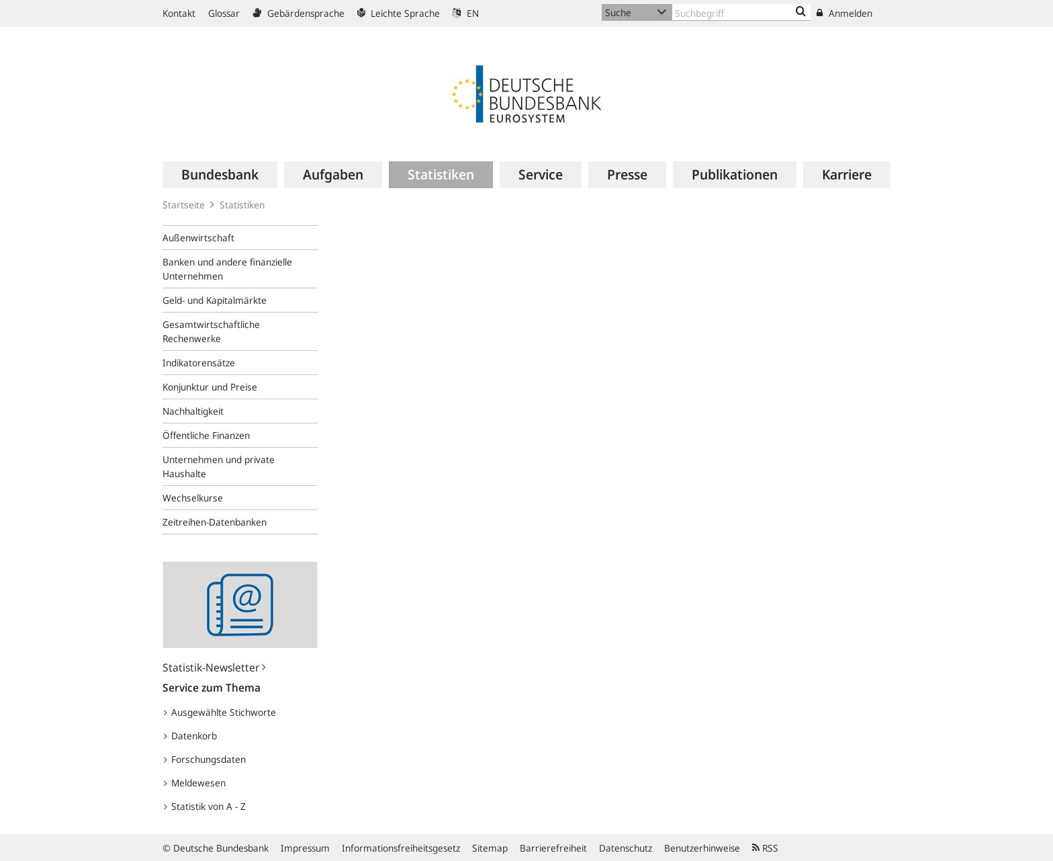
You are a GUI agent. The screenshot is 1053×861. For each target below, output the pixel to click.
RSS (765, 848)
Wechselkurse (193, 497)
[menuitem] (220, 174)
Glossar (224, 13)
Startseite (184, 204)
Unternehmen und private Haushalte (219, 466)
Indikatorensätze (199, 362)
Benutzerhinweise (702, 848)
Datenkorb (190, 735)
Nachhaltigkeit (193, 411)
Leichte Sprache (398, 13)
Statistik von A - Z (205, 806)
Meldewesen (195, 782)
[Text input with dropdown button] (741, 12)
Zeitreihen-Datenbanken (215, 522)
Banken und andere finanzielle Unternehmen (227, 268)
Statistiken (242, 204)
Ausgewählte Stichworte (220, 712)
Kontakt (179, 13)
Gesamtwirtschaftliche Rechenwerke (211, 331)
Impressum (305, 848)
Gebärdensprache (299, 13)
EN (466, 13)
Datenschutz (625, 848)
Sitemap (490, 848)
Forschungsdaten (205, 759)
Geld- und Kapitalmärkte (215, 300)
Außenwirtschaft (198, 237)
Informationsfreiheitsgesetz (401, 848)
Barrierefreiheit (553, 848)
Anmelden (844, 13)
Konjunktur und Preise (210, 386)
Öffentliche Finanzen (206, 435)
